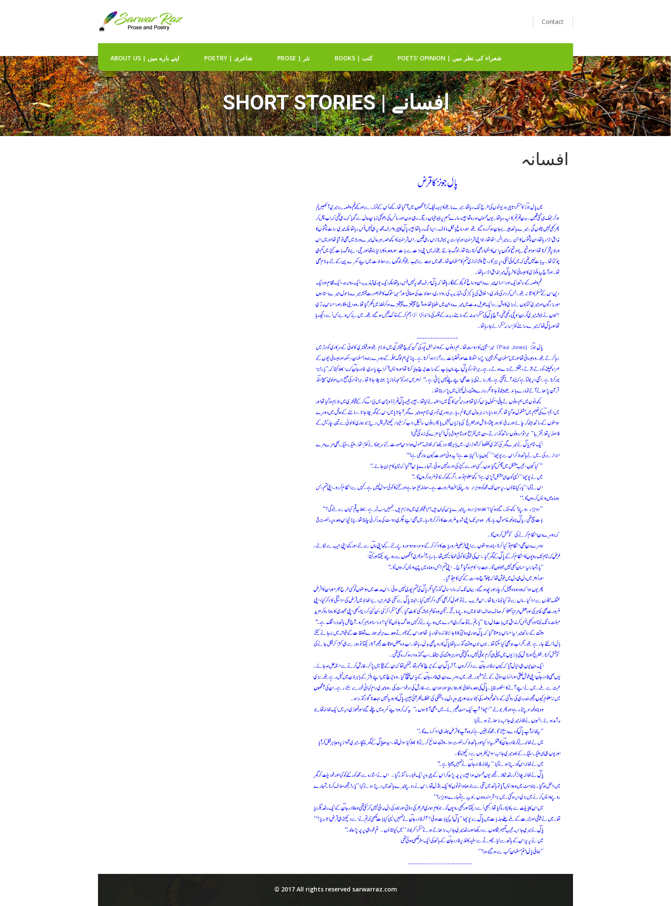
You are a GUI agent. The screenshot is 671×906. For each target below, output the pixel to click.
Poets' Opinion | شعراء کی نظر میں (450, 58)
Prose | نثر (293, 58)
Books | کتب (354, 58)
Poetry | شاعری (228, 58)
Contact (553, 22)
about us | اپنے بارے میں (144, 58)
